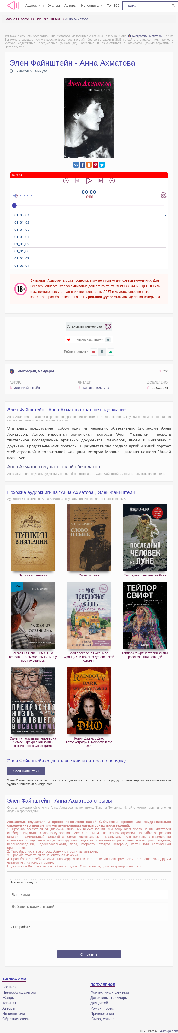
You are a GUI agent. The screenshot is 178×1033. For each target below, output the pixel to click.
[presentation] (89, 938)
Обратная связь (16, 1019)
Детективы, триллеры (109, 998)
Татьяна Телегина (93, 388)
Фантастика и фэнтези (109, 992)
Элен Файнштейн (25, 388)
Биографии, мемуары (145, 36)
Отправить (89, 954)
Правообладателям (19, 992)
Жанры (54, 5)
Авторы (70, 5)
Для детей (99, 1003)
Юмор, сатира (102, 1019)
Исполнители (91, 5)
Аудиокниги (34, 5)
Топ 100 (113, 5)
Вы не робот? (20, 927)
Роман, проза (101, 1008)
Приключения (102, 1014)
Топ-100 (9, 1003)
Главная (9, 987)
